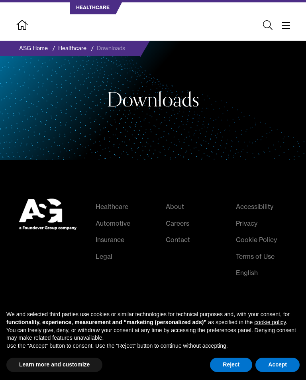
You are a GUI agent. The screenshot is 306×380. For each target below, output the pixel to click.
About (175, 207)
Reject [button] (231, 364)
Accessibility (254, 207)
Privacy (246, 223)
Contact (178, 240)
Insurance (110, 240)
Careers (177, 223)
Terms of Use (255, 256)
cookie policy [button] (270, 322)
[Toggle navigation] (286, 25)
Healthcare (112, 207)
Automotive (113, 223)
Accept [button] (277, 364)
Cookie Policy (256, 240)
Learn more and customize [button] (54, 364)
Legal (104, 256)
